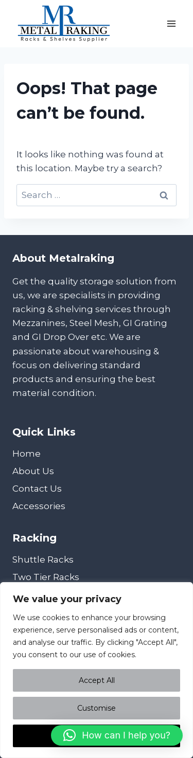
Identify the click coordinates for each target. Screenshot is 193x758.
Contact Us (37, 488)
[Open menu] (171, 23)
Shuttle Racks (43, 559)
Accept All (97, 680)
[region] (96, 670)
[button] (117, 735)
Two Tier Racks (45, 577)
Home (26, 453)
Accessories (38, 506)
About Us (33, 471)
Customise (96, 708)
